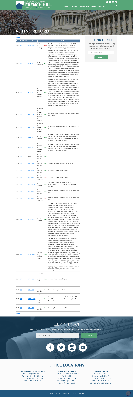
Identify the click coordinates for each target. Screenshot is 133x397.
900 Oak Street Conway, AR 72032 (100, 374)
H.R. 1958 (31, 308)
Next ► (18, 37)
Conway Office (100, 371)
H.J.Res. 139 (31, 299)
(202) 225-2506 (36, 378)
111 (21, 92)
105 (21, 163)
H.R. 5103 (31, 191)
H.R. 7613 (31, 114)
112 (21, 63)
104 (21, 170)
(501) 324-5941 (70, 380)
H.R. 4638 (31, 290)
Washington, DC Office (32, 371)
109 (21, 127)
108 (21, 137)
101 (21, 191)
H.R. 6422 (31, 279)
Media (93, 6)
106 (21, 156)
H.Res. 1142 (31, 137)
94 (21, 308)
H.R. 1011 (31, 127)
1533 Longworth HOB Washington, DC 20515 (32, 374)
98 (21, 254)
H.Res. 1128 (31, 184)
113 (21, 46)
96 (21, 290)
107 (21, 147)
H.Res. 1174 (31, 63)
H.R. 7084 (31, 163)
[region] (48, 175)
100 (21, 198)
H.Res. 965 (31, 46)
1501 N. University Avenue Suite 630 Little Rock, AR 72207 (66, 376)
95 (21, 299)
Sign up (89, 335)
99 (21, 219)
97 (21, 279)
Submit (101, 57)
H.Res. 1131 (31, 219)
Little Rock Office (66, 371)
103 (21, 177)
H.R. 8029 (31, 170)
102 (21, 184)
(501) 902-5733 (104, 378)
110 (21, 114)
